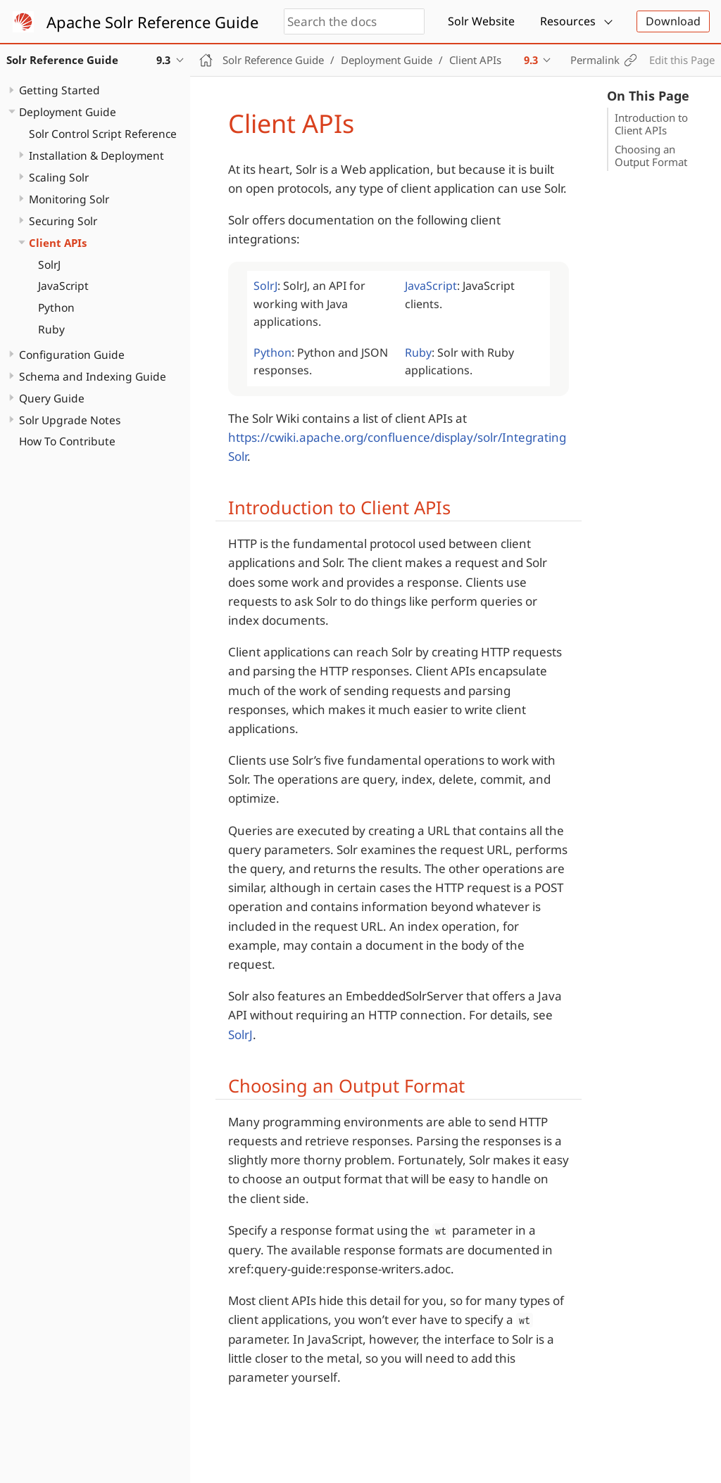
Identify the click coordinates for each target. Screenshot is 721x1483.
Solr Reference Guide (273, 60)
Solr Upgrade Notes (69, 420)
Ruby (51, 329)
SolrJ (49, 264)
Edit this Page (682, 60)
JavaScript (63, 285)
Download (673, 21)
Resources (568, 21)
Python (56, 307)
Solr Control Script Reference (103, 133)
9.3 (531, 60)
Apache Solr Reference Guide (152, 21)
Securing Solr (63, 221)
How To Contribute (67, 441)
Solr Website (481, 21)
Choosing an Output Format (651, 155)
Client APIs (58, 242)
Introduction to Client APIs (651, 123)
